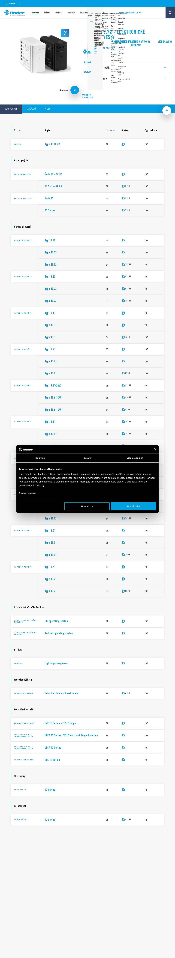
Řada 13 (96, 24)
